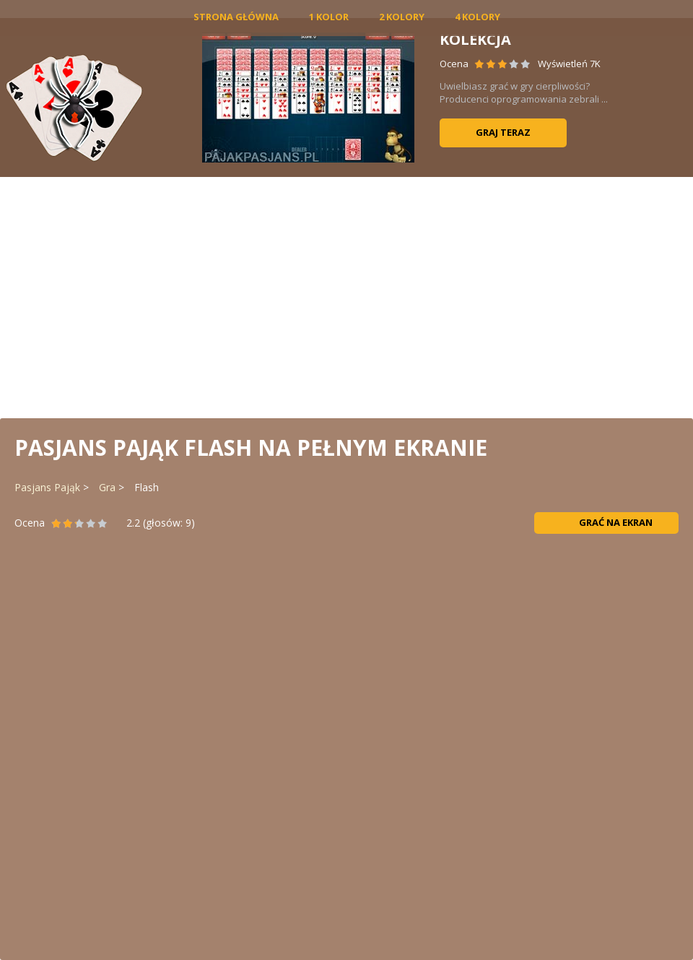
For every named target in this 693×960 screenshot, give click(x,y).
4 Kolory (477, 16)
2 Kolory (401, 16)
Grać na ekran (607, 522)
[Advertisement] (346, 296)
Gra (107, 487)
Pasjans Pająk (47, 487)
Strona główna (236, 16)
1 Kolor (329, 16)
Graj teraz (503, 132)
